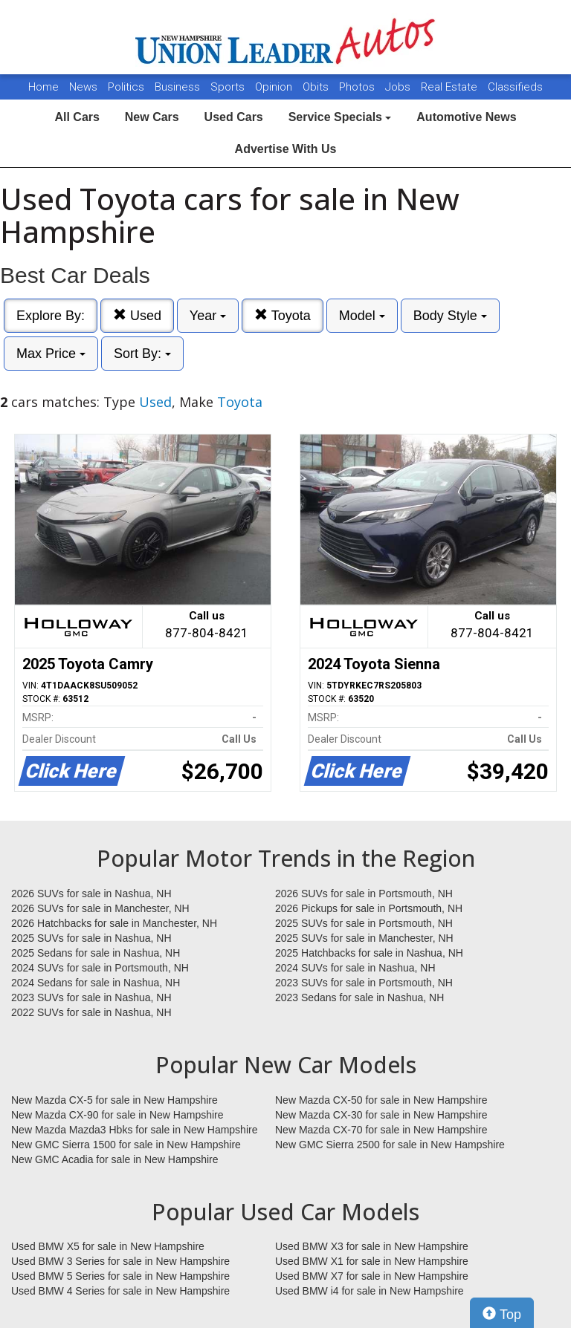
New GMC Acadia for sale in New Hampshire (115, 1159)
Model (362, 315)
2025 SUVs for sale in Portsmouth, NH (364, 923)
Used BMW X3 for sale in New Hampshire (371, 1246)
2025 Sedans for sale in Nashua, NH (95, 953)
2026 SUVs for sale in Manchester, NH (100, 908)
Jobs (399, 87)
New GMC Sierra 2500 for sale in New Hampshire (390, 1144)
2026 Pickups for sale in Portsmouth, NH (368, 908)
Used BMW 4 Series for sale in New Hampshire (120, 1291)
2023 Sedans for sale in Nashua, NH (359, 997)
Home (43, 87)
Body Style (450, 315)
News (83, 87)
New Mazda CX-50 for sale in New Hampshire (381, 1100)
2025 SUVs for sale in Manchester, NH (364, 938)
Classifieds (515, 87)
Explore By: (50, 315)
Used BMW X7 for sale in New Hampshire (371, 1276)
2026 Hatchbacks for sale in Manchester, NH (114, 923)
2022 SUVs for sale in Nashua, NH (91, 1012)
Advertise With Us (286, 149)
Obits (317, 87)
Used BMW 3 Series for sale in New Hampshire (120, 1261)
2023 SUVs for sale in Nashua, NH (91, 997)
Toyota (282, 315)
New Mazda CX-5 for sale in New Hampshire (114, 1100)
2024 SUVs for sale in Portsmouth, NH (100, 968)
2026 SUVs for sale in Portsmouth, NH (364, 893)
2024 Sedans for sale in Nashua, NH (95, 983)
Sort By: (142, 353)
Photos (358, 87)
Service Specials (340, 117)
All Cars (76, 117)
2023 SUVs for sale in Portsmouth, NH (364, 983)
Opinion (275, 87)
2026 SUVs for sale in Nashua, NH (91, 893)
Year (208, 315)
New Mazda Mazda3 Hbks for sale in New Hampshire (134, 1130)
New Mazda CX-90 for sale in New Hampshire (117, 1115)
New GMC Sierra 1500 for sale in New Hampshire (126, 1144)
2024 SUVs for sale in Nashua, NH (355, 968)
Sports (229, 87)
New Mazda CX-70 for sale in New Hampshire (381, 1130)
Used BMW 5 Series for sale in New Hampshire (120, 1276)
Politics (126, 87)
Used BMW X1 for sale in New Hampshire (371, 1261)
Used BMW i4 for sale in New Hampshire (369, 1291)
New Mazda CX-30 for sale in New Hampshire (381, 1115)
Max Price (51, 353)
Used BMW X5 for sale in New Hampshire (107, 1246)
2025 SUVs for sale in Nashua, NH (91, 938)
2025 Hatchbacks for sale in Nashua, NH (369, 953)
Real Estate (450, 87)
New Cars (152, 117)
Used (137, 315)
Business (179, 87)
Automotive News (466, 117)
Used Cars (233, 117)
